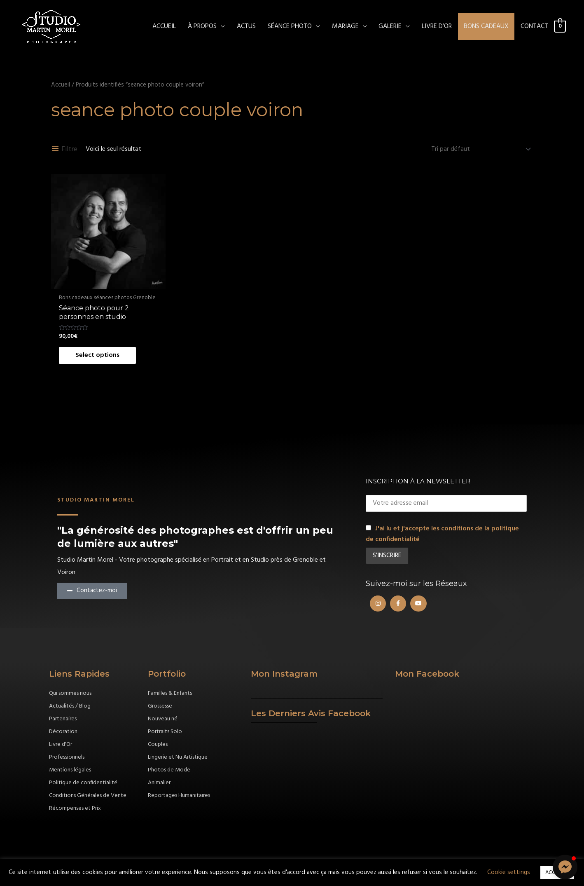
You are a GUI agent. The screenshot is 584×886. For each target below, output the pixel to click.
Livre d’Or (437, 26)
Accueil (60, 85)
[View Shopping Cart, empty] (560, 26)
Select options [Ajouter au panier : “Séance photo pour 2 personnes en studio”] (97, 355)
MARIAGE (345, 26)
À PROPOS (202, 26)
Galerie (390, 26)
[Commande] (479, 149)
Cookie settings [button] (508, 872)
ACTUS (246, 26)
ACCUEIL (164, 26)
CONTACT (534, 26)
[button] (565, 867)
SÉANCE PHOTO (290, 26)
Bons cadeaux (486, 26)
